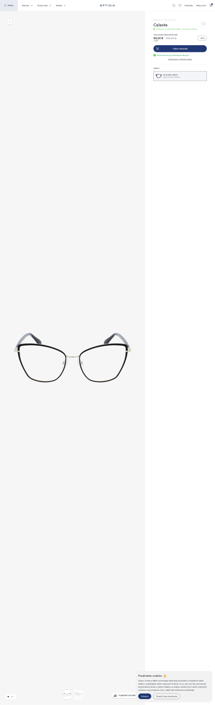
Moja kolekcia (180, 5)
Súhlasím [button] (144, 696)
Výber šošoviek (180, 48)
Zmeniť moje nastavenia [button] (166, 696)
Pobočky (189, 5)
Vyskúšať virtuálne (127, 695)
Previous (36, 357)
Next (109, 357)
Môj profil (201, 5)
